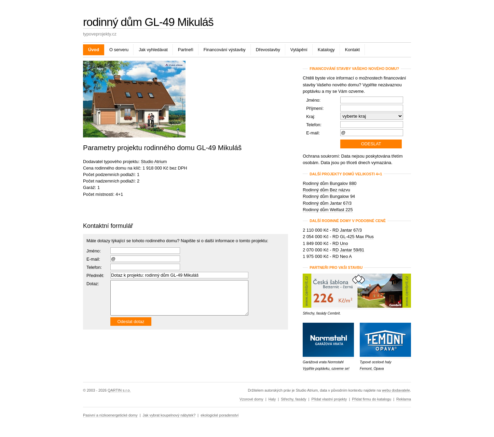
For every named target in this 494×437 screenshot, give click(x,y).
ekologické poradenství (219, 415)
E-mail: (93, 259)
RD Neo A (342, 256)
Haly (272, 399)
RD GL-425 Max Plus (353, 236)
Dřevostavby (268, 49)
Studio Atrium (154, 161)
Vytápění (298, 49)
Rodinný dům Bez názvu (326, 189)
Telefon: (313, 124)
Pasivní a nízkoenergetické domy (110, 415)
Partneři (185, 49)
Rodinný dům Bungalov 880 (329, 183)
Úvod (93, 49)
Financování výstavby (225, 49)
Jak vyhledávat (153, 49)
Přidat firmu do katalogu (371, 399)
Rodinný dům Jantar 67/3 (327, 203)
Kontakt (352, 49)
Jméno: (93, 250)
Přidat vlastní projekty (329, 399)
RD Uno (340, 243)
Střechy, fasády (293, 399)
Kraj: (310, 116)
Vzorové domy (251, 399)
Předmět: (95, 275)
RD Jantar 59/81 (348, 249)
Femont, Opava (372, 368)
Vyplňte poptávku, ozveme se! (326, 368)
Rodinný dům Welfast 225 (328, 209)
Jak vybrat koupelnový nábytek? (169, 415)
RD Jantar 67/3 (347, 230)
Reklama (403, 399)
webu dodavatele (396, 390)
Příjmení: (315, 108)
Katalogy (326, 49)
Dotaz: (92, 283)
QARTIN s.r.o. (119, 390)
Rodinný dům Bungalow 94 (329, 196)
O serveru (118, 49)
